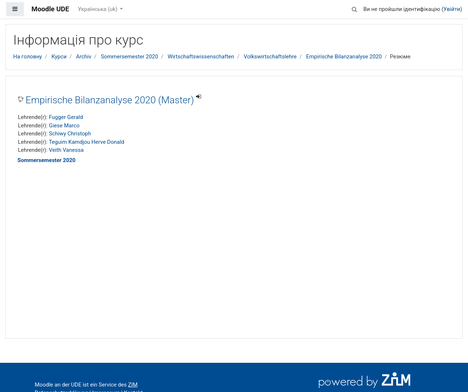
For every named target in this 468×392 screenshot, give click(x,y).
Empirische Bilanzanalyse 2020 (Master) (110, 100)
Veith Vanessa (66, 150)
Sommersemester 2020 (129, 56)
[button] (355, 8)
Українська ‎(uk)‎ (98, 9)
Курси (59, 56)
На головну (27, 56)
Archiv (83, 56)
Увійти (452, 9)
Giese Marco (64, 125)
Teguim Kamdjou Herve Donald (86, 142)
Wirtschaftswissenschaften (200, 56)
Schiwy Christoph (70, 133)
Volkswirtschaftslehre (270, 56)
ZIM (132, 384)
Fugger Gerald (66, 117)
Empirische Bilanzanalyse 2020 (344, 56)
